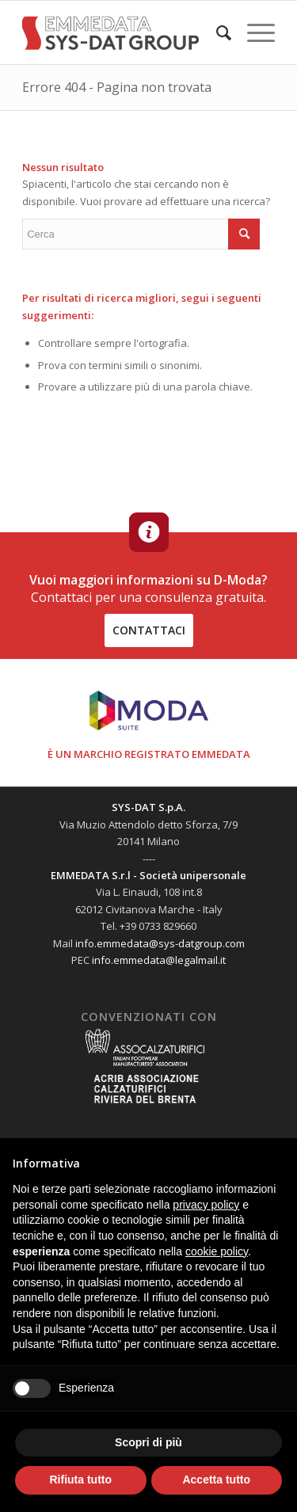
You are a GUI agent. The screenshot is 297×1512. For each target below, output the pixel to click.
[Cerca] (215, 32)
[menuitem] (215, 32)
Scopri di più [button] (148, 1442)
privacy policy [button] (206, 1204)
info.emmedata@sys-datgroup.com (160, 943)
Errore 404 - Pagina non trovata (116, 87)
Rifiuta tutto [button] (80, 1479)
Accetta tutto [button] (216, 1479)
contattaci (148, 630)
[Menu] (253, 32)
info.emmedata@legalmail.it (159, 960)
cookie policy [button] (216, 1251)
